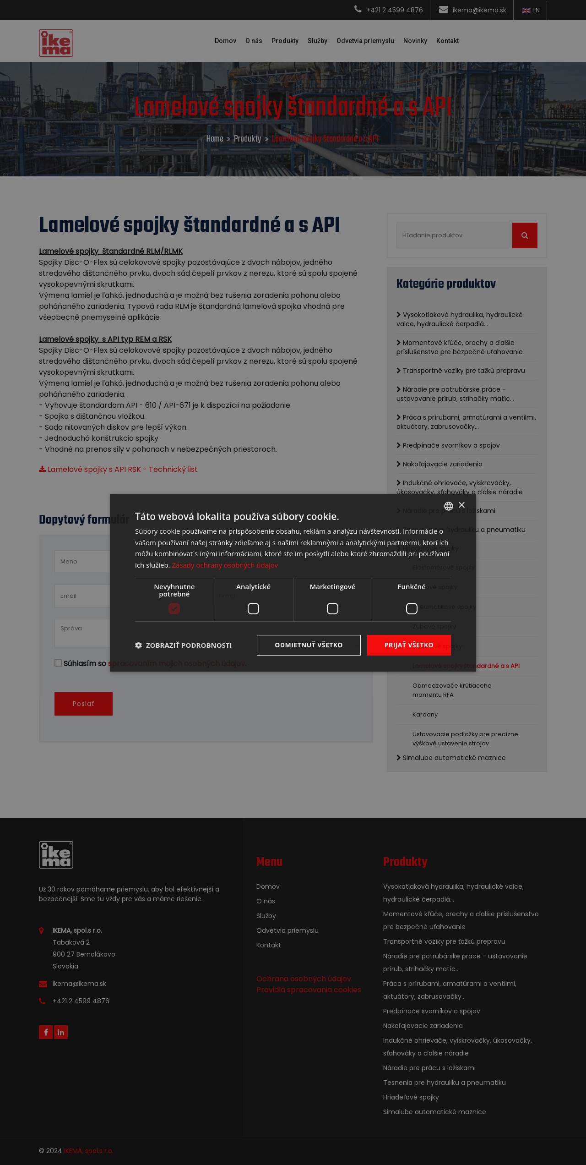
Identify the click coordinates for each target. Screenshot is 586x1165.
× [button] (461, 505)
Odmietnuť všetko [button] (309, 644)
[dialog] (293, 582)
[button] (183, 645)
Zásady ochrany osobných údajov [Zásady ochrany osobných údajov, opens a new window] (225, 564)
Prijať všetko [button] (409, 644)
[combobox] (448, 505)
